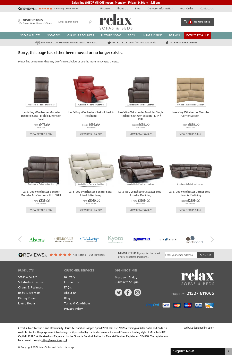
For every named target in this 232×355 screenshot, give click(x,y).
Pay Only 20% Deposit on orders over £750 (69, 43)
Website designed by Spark (199, 328)
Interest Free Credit (183, 43)
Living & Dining (152, 35)
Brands (174, 35)
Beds (131, 35)
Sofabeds (54, 35)
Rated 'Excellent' (134, 43)
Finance (105, 8)
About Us (122, 8)
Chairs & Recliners (80, 35)
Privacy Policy (73, 309)
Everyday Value (197, 35)
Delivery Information (160, 8)
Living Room (26, 303)
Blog (137, 8)
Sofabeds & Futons (31, 282)
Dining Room (27, 298)
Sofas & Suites (30, 35)
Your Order (187, 8)
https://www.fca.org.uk (54, 340)
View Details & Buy (41, 134)
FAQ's (68, 287)
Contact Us (207, 8)
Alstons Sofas (111, 35)
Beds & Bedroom (29, 293)
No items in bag (202, 22)
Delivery (69, 277)
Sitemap (69, 347)
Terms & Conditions (77, 303)
